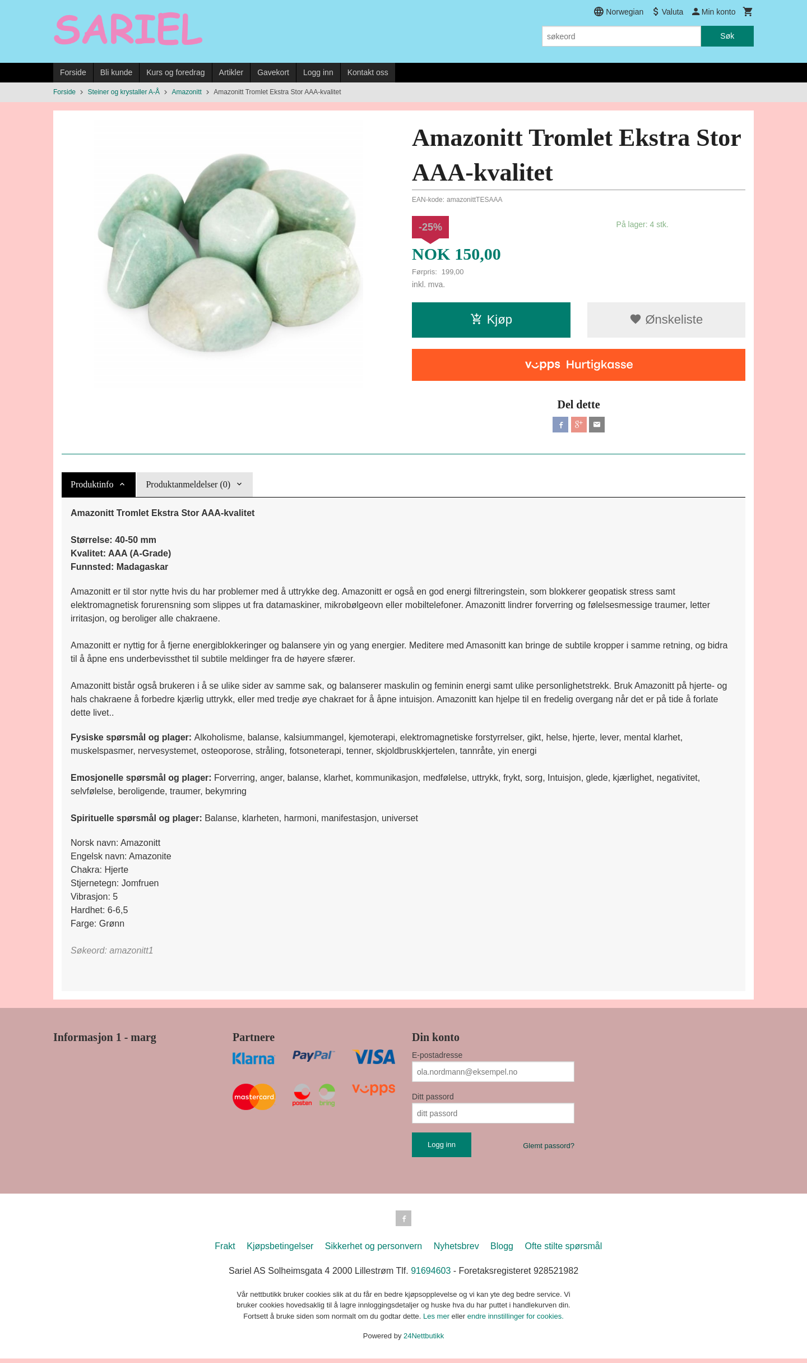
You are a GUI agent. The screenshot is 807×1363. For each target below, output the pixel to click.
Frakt (225, 1250)
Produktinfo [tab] (92, 486)
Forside (73, 72)
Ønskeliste (666, 319)
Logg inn (318, 72)
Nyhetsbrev (456, 1250)
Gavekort (273, 72)
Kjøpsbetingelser (280, 1250)
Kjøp (491, 319)
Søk (727, 35)
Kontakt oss (367, 72)
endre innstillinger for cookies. (515, 1320)
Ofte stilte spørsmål (563, 1250)
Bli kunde (116, 72)
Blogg (501, 1250)
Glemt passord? (548, 1148)
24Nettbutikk (424, 1340)
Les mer (437, 1320)
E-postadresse (437, 1057)
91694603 (431, 1275)
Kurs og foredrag (175, 72)
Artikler (231, 72)
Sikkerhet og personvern (373, 1250)
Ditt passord (433, 1098)
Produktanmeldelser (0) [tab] (188, 486)
